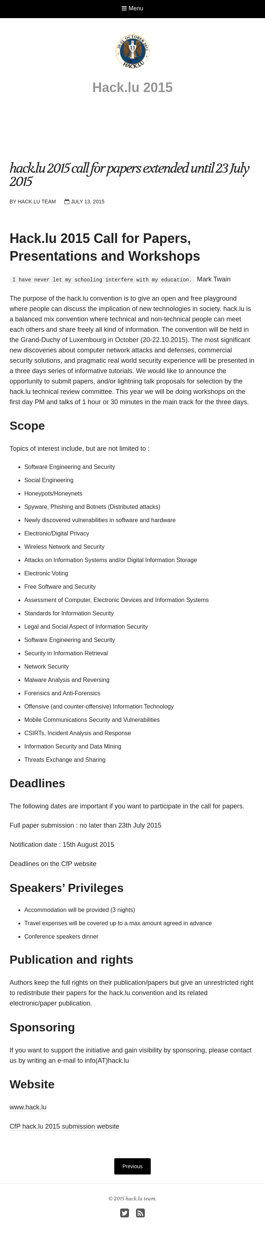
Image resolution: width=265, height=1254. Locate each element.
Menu (132, 8)
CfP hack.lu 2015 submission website (64, 1126)
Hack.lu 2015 (132, 87)
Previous (132, 1166)
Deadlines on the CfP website (53, 864)
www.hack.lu (28, 1107)
